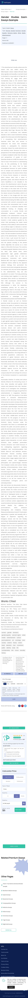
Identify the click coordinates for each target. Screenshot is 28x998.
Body (13, 648)
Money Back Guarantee (7, 973)
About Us (3, 955)
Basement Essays (8, 899)
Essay (12, 28)
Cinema (9, 642)
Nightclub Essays (7, 924)
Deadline (4, 800)
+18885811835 (19, 993)
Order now (14, 60)
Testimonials (4, 952)
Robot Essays (6, 911)
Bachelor (8, 781)
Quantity (4, 792)
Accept (11, 987)
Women (8, 31)
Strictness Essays (8, 916)
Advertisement (6, 35)
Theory (15, 642)
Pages (16, 796)
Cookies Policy (5, 967)
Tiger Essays (6, 920)
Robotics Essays (7, 907)
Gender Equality (6, 635)
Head (3, 645)
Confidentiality (6, 650)
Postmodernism (6, 640)
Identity (9, 648)
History (4, 653)
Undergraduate (19, 777)
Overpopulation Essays (9, 903)
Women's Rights (12, 33)
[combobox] (14, 789)
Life (17, 648)
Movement (20, 645)
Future (17, 650)
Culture (19, 637)
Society (4, 642)
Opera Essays (7, 895)
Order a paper (14, 846)
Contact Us (4, 949)
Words (22, 796)
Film (12, 650)
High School (8, 777)
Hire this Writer (14, 763)
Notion (20, 642)
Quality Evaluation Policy (8, 976)
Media (23, 33)
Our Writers (4, 958)
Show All (9, 930)
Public (3, 648)
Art (13, 640)
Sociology (18, 640)
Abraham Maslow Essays (10, 890)
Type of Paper (6, 786)
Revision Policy (5, 970)
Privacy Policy (5, 964)
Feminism (18, 31)
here (21, 984)
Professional (20, 781)
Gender (13, 31)
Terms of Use (4, 961)
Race (23, 640)
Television (8, 645)
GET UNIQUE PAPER (14, 728)
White (19, 33)
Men (14, 645)
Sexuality (22, 650)
